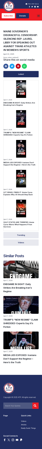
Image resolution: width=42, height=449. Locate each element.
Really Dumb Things (28, 428)
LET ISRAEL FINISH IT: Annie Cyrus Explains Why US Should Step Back (18, 193)
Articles (23, 425)
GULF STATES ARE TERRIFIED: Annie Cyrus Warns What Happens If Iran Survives (18, 224)
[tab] (21, 74)
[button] (38, 16)
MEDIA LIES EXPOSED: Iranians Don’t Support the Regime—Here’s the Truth (19, 163)
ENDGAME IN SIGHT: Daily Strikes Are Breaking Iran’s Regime (19, 104)
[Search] (35, 406)
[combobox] (17, 406)
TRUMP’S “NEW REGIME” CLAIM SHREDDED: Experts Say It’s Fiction (17, 134)
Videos (23, 421)
